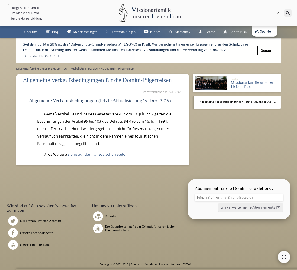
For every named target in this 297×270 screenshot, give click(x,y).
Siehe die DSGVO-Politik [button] (43, 56)
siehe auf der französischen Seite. (97, 154)
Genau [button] (266, 51)
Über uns (31, 32)
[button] (250, 207)
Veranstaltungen (124, 32)
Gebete (210, 32)
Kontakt (175, 264)
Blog (55, 32)
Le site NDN (238, 32)
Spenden (264, 31)
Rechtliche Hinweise (156, 264)
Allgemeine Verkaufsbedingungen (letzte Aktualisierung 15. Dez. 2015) (240, 102)
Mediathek (182, 32)
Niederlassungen (85, 32)
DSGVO (186, 264)
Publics (155, 32)
